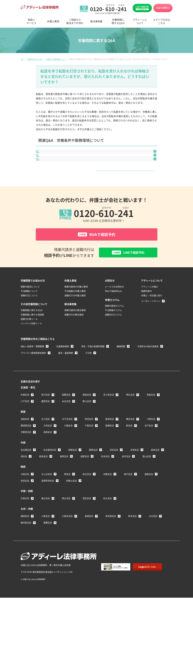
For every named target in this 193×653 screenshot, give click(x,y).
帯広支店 (130, 431)
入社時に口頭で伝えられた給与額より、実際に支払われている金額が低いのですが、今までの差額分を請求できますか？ (97, 182)
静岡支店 (93, 486)
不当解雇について (29, 327)
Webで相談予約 (96, 270)
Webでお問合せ (162, 8)
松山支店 (107, 534)
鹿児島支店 (26, 559)
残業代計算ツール (29, 355)
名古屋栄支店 (49, 486)
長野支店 (84, 492)
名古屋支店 (26, 486)
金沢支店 (126, 492)
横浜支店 (130, 455)
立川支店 (45, 455)
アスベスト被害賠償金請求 (33, 389)
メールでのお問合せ (114, 323)
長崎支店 (89, 552)
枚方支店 (87, 510)
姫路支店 (149, 510)
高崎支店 (47, 468)
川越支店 (68, 462)
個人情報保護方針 (136, 611)
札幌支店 (25, 431)
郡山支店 (87, 437)
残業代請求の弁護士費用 (76, 323)
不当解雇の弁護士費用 (75, 327)
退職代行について (29, 331)
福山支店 (45, 534)
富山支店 (146, 492)
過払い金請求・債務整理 (32, 382)
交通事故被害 (62, 382)
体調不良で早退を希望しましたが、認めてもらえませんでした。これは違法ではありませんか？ (96, 169)
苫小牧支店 (108, 431)
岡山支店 (66, 534)
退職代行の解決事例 (74, 351)
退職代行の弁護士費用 (75, 331)
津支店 (24, 492)
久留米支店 (67, 552)
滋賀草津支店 (47, 517)
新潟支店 (43, 492)
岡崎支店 (72, 486)
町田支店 (89, 455)
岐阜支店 (155, 486)
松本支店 (105, 492)
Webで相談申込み (113, 327)
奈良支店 (25, 517)
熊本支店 (132, 552)
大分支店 (153, 552)
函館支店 (66, 431)
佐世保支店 (110, 552)
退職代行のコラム (113, 351)
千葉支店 (89, 462)
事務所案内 (146, 327)
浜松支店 (114, 486)
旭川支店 (45, 431)
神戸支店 (128, 510)
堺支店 (67, 510)
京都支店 (107, 510)
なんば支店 (46, 510)
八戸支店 (25, 437)
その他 (88, 389)
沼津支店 (134, 486)
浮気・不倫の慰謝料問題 (92, 382)
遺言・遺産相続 (65, 389)
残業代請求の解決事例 (75, 346)
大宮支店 (47, 462)
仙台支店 (66, 437)
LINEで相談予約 (142, 7)
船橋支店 (109, 462)
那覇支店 (47, 559)
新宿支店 (109, 455)
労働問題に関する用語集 (32, 351)
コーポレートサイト (150, 337)
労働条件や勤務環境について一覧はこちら (95, 202)
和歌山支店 (71, 517)
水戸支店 (149, 462)
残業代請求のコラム (114, 342)
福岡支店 (25, 552)
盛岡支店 (45, 437)
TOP (22, 59)
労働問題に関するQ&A (34, 59)
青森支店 (151, 431)
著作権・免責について (111, 611)
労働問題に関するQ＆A (32, 346)
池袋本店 (25, 455)
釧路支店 (87, 431)
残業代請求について (30, 323)
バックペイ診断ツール (31, 359)
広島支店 (25, 534)
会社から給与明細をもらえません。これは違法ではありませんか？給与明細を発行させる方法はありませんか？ (97, 157)
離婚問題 (121, 382)
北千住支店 (67, 455)
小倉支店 (45, 552)
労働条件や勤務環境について (56, 59)
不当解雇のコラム (113, 346)
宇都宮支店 (26, 468)
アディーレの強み (149, 323)
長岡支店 (64, 492)
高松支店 (87, 534)
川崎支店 (151, 455)
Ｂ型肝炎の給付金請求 (148, 382)
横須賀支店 (26, 462)
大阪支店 (25, 510)
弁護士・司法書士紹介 (151, 331)
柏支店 (129, 462)
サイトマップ (156, 611)
